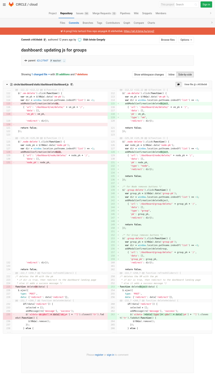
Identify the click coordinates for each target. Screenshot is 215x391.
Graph (126, 22)
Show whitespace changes (149, 74)
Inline (172, 74)
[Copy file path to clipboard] (72, 84)
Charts (151, 22)
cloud (33, 4)
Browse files (168, 39)
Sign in (206, 4)
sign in (110, 354)
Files (62, 22)
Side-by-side (185, 74)
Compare (139, 22)
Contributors (113, 22)
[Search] (187, 4)
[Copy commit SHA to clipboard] (45, 40)
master (56, 60)
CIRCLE (21, 4)
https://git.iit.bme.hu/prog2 (139, 31)
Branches (88, 22)
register (99, 354)
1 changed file (41, 74)
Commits (74, 22)
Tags (99, 22)
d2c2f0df (42, 60)
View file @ (195, 84)
